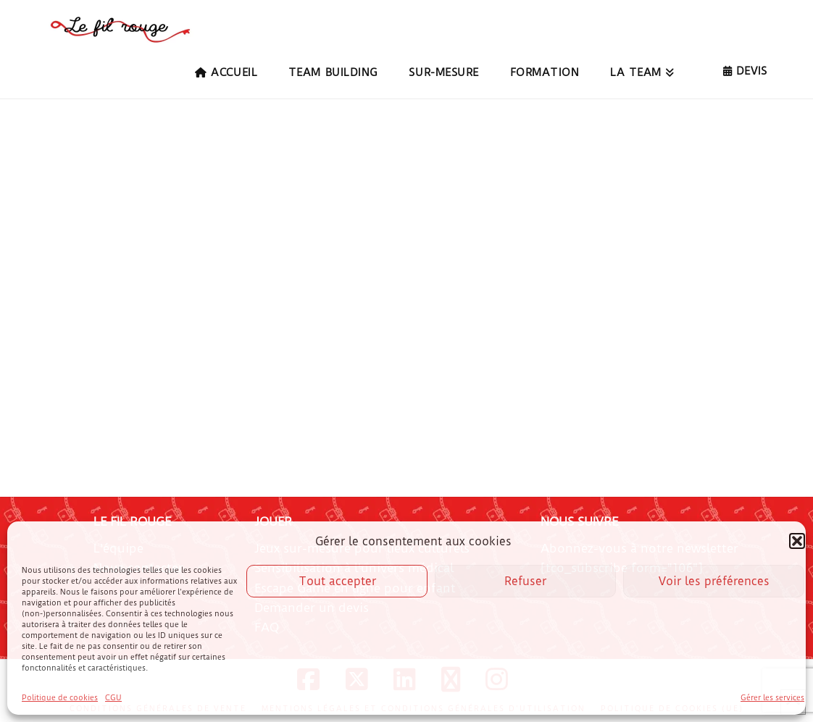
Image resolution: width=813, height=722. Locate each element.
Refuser (525, 581)
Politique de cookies (60, 697)
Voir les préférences (714, 581)
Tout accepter (337, 581)
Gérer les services (772, 697)
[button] (797, 541)
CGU (113, 697)
